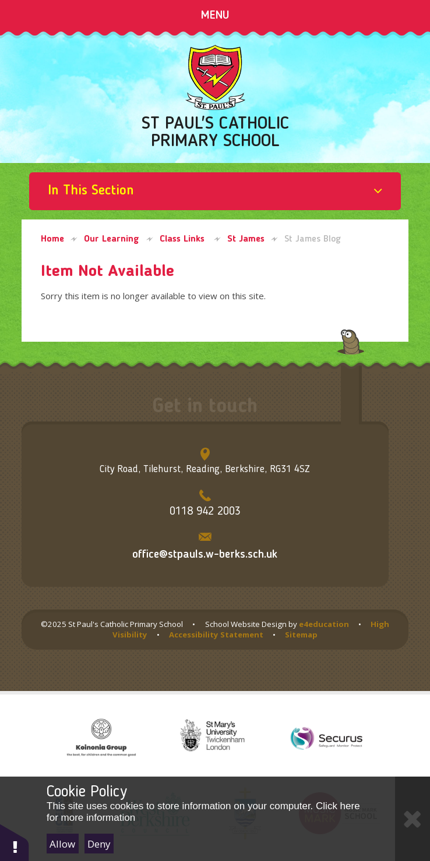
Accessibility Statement (216, 634)
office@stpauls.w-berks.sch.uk (204, 555)
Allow (62, 844)
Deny (99, 844)
